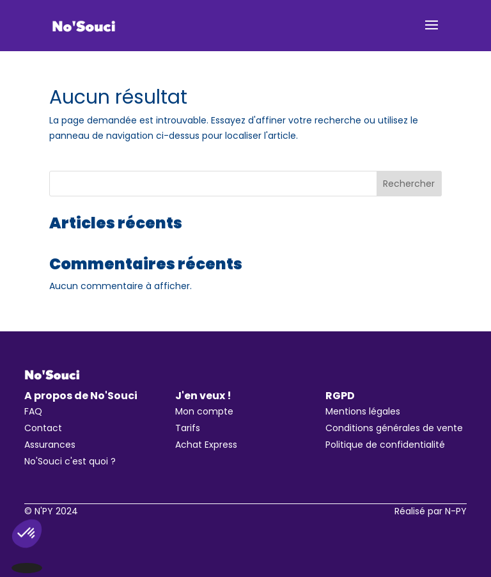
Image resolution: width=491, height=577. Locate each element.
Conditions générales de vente (394, 428)
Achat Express (206, 444)
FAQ (33, 411)
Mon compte (204, 411)
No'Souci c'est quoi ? (70, 461)
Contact (43, 428)
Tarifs (187, 428)
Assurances (49, 444)
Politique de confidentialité (385, 444)
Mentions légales (362, 411)
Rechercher (409, 183)
